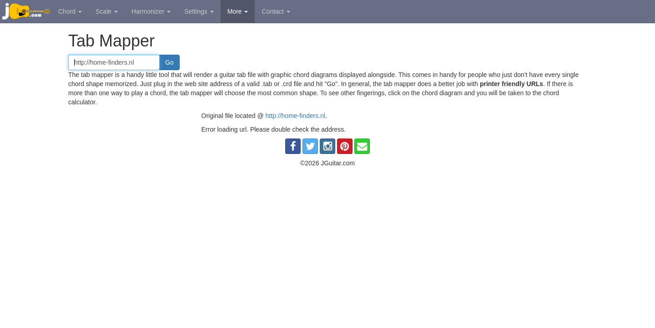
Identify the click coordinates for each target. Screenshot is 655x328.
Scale (107, 11)
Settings (198, 11)
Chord (70, 11)
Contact (276, 11)
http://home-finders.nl (296, 115)
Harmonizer (151, 11)
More (237, 11)
